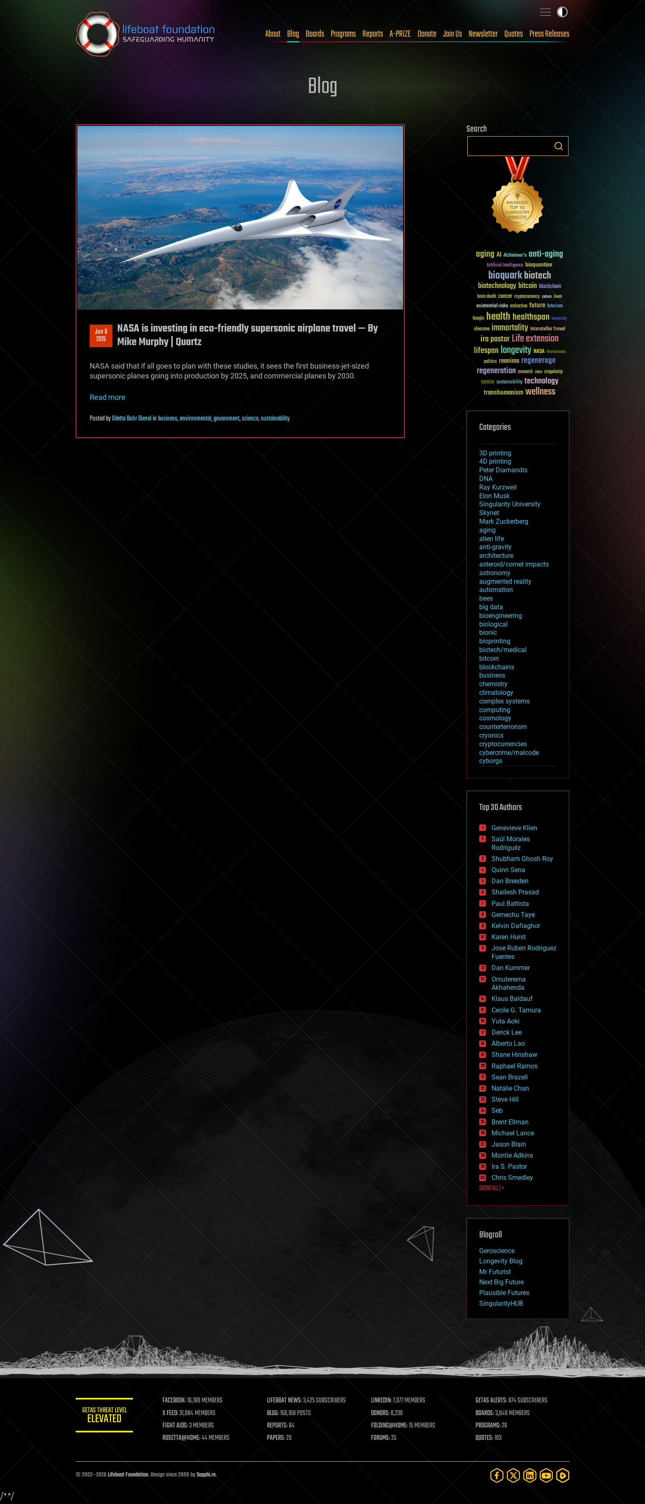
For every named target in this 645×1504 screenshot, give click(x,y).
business (167, 418)
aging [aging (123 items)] (485, 254)
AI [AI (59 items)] (499, 255)
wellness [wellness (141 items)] (540, 392)
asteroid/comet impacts (514, 564)
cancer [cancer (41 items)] (505, 296)
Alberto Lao (508, 1043)
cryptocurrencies (503, 744)
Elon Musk (494, 496)
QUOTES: (484, 1438)
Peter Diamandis (503, 470)
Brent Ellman (510, 1122)
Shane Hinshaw (514, 1054)
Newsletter (483, 34)
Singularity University (510, 504)
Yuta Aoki (506, 1021)
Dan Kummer (511, 968)
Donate (427, 34)
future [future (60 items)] (537, 305)
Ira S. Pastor (509, 1166)
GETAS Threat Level (104, 1416)
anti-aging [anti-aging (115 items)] (546, 254)
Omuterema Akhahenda (509, 983)
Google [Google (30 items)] (478, 318)
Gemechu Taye (513, 915)
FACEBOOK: (174, 1400)
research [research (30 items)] (525, 372)
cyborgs (490, 761)
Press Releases (549, 34)
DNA (485, 479)
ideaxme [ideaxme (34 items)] (482, 329)
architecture (496, 555)
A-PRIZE (400, 34)
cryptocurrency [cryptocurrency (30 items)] (527, 296)
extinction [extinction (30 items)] (518, 306)
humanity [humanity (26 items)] (559, 318)
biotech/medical (503, 650)
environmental (195, 418)
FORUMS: (380, 1438)
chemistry (493, 684)
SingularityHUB (501, 1303)
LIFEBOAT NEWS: (284, 1400)
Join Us (452, 34)
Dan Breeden (510, 881)
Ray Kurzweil (498, 487)
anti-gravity (495, 547)
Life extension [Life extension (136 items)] (535, 339)
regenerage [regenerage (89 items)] (538, 360)
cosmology (495, 718)
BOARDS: (485, 1413)
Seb (497, 1110)
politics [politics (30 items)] (490, 361)
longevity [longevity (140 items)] (516, 350)
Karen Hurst (509, 937)
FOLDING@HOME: (389, 1425)
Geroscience (497, 1251)
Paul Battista (510, 904)
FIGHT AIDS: (175, 1425)
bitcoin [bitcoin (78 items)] (527, 286)
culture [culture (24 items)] (547, 297)
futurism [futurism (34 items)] (555, 306)
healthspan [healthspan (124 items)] (531, 317)
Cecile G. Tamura (516, 1010)
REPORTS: (277, 1425)
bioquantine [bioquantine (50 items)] (538, 264)
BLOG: (273, 1413)
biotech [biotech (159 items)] (537, 275)
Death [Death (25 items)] (558, 297)
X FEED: (171, 1413)
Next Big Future (501, 1282)
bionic (488, 632)
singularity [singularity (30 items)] (553, 372)
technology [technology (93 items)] (541, 381)
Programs (343, 34)
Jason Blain (509, 1144)
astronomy (494, 573)
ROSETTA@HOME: (182, 1438)
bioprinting (494, 641)
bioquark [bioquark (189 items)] (505, 276)
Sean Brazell (510, 1077)
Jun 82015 (101, 335)
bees (486, 598)
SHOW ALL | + (491, 1188)
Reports (372, 34)
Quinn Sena (508, 870)
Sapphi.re (206, 1475)
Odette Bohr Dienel (131, 418)
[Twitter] (513, 1475)
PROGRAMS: (488, 1425)
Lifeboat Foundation (128, 1475)
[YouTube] (546, 1475)
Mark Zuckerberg (503, 521)
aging (487, 530)
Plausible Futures (504, 1293)
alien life (491, 539)
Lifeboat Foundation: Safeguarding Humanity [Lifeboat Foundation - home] (146, 34)
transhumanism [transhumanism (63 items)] (503, 393)
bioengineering (500, 616)
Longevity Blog (500, 1261)
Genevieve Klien (514, 828)
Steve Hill (505, 1099)
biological (493, 624)
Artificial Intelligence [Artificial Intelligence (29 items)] (505, 265)
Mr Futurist (495, 1272)
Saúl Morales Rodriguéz (511, 843)
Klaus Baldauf (512, 999)
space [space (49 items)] (487, 381)
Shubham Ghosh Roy (522, 859)
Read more (107, 397)
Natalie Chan (510, 1088)
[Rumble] (562, 1475)
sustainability (275, 418)
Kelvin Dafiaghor (516, 926)
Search (558, 146)
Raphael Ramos (515, 1066)
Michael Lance (513, 1133)
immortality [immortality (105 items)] (510, 328)
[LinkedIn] (529, 1475)
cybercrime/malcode (509, 753)
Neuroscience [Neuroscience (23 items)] (556, 352)
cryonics (491, 735)
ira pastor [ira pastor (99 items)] (495, 339)
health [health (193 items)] (498, 317)
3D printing (495, 453)
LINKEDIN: (381, 1400)
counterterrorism (503, 727)
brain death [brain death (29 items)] (486, 296)
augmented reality (505, 581)
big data (491, 607)
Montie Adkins (512, 1155)
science (250, 418)
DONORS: (380, 1413)
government (226, 418)
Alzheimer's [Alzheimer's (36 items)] (515, 256)
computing (494, 710)
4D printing (495, 461)
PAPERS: (276, 1438)
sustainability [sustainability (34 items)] (509, 382)
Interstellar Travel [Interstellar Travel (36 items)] (547, 329)
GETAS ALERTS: (491, 1400)
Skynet (489, 513)
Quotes (513, 34)
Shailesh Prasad (515, 892)
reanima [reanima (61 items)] (509, 361)
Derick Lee (507, 1032)
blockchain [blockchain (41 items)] (550, 286)
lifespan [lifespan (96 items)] (486, 350)
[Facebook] (496, 1475)
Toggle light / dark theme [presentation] (562, 12)
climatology (496, 692)
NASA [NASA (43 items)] (539, 351)
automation (496, 590)
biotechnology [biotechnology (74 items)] (497, 286)
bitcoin (489, 658)
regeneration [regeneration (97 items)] (496, 371)
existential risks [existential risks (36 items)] (492, 306)
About (273, 34)
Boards (315, 34)
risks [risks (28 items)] (538, 371)
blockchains (496, 667)
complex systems (504, 701)
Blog (293, 34)
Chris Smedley (512, 1177)
